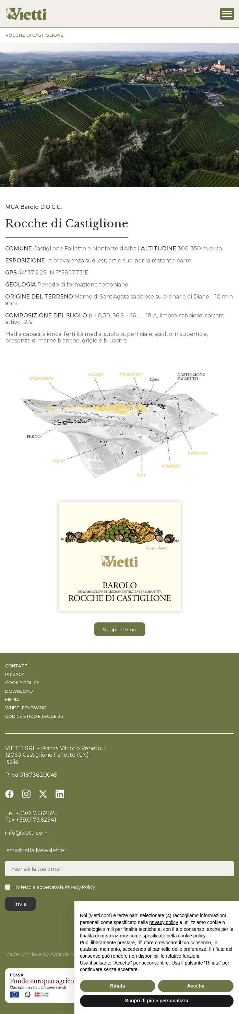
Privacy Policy (80, 887)
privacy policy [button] (163, 922)
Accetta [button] (196, 986)
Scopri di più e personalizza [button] (156, 1000)
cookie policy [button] (191, 935)
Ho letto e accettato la (54, 887)
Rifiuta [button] (117, 986)
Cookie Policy (22, 682)
